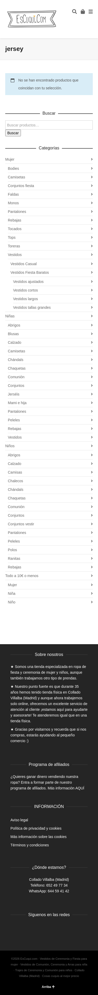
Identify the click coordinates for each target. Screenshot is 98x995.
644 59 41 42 (58, 891)
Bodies (13, 168)
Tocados (14, 229)
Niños (10, 446)
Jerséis (13, 394)
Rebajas (14, 220)
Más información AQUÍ (66, 788)
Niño (11, 602)
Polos (12, 550)
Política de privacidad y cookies (35, 828)
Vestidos (15, 255)
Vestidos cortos (25, 290)
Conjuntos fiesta (21, 186)
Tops (12, 237)
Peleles (14, 420)
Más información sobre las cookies (38, 837)
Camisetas (16, 177)
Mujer (9, 159)
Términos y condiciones (29, 845)
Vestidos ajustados (28, 282)
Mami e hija (17, 403)
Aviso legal (19, 820)
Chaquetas (17, 368)
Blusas (13, 334)
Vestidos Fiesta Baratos (29, 272)
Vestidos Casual (23, 264)
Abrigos (14, 325)
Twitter (26, 928)
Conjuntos (16, 385)
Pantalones (17, 212)
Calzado (14, 342)
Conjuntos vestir (21, 524)
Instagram (37, 928)
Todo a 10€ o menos (21, 576)
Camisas (15, 472)
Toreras (14, 246)
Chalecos (15, 481)
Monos (13, 203)
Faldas (13, 194)
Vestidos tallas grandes (32, 307)
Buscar (13, 133)
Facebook (14, 928)
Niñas (10, 316)
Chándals (15, 360)
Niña (11, 593)
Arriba (48, 987)
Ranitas (14, 558)
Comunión (16, 377)
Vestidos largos (25, 299)
